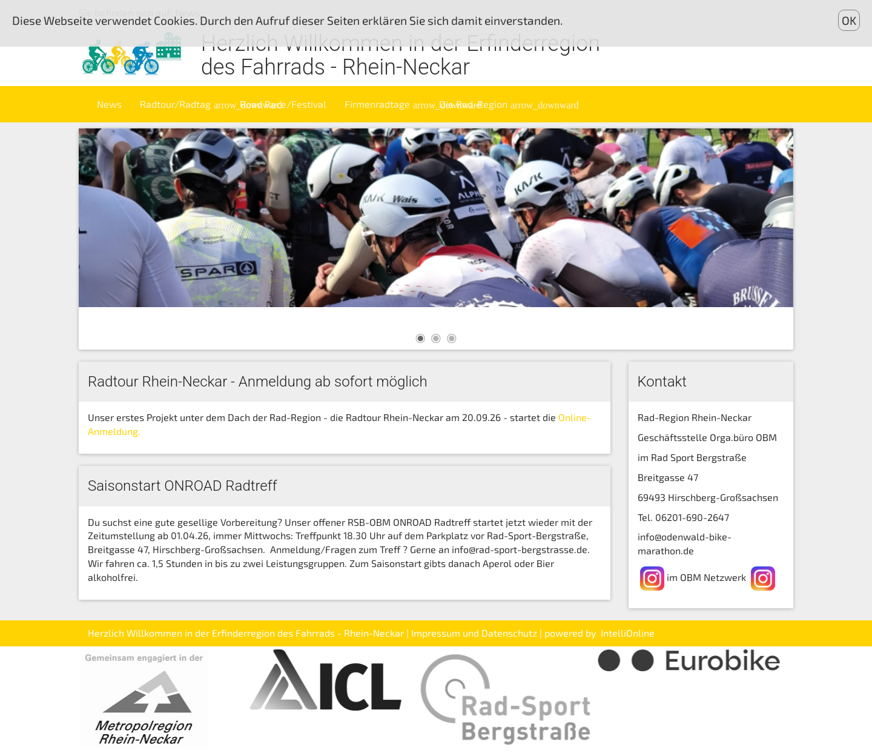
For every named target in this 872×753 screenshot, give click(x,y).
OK (849, 20)
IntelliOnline (628, 633)
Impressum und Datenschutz (474, 633)
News (109, 104)
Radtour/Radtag (185, 104)
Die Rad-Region (483, 104)
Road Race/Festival (283, 104)
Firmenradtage (387, 104)
